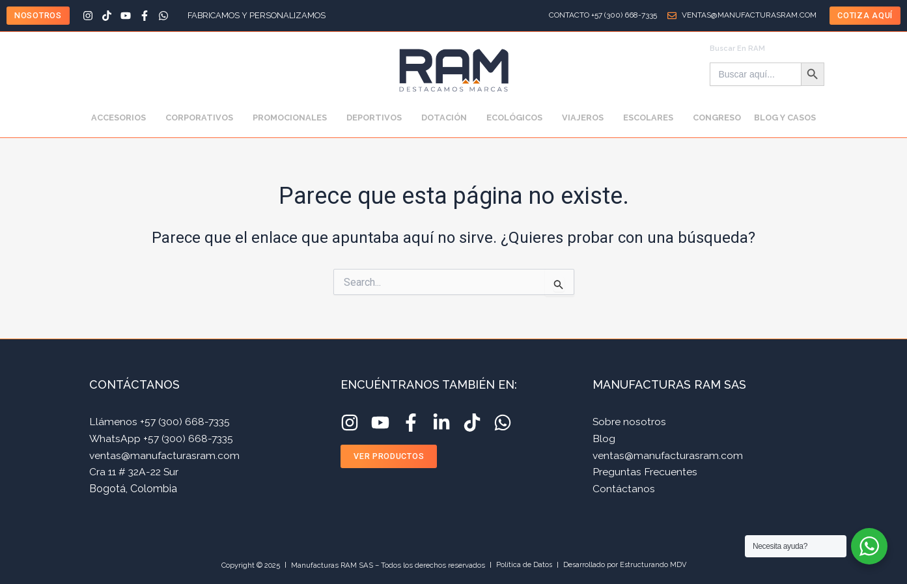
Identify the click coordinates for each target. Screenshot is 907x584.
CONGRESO (717, 117)
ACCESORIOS (121, 117)
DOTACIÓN (447, 117)
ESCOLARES (651, 117)
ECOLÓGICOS (517, 117)
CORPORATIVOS (202, 117)
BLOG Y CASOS (785, 117)
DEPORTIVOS (377, 117)
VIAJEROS (586, 117)
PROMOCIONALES (293, 117)
